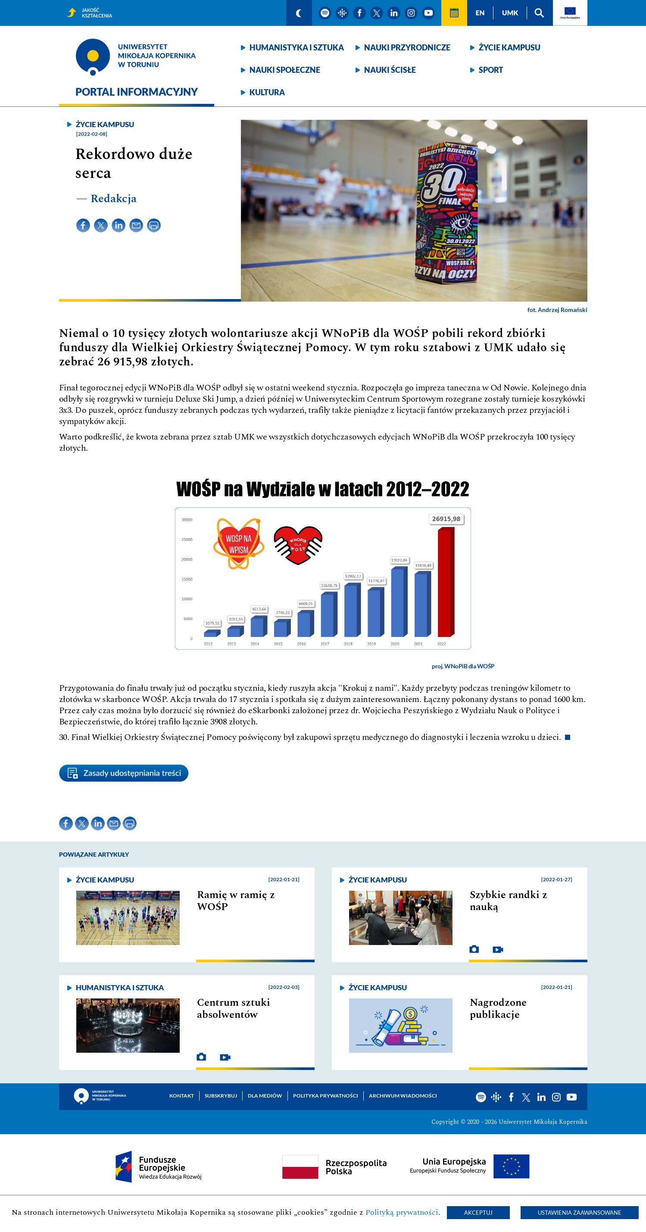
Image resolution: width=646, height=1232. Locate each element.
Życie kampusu (509, 47)
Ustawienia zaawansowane (579, 1212)
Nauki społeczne (285, 70)
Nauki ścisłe (390, 70)
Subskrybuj (221, 1095)
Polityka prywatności (325, 1095)
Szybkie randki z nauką (508, 901)
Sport (491, 70)
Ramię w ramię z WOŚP (236, 901)
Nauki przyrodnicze (407, 47)
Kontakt (181, 1095)
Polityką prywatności (401, 1212)
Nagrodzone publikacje (498, 1009)
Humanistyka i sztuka (297, 47)
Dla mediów (265, 1095)
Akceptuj (478, 1212)
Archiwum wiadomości (403, 1095)
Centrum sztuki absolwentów (233, 1009)
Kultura (267, 92)
